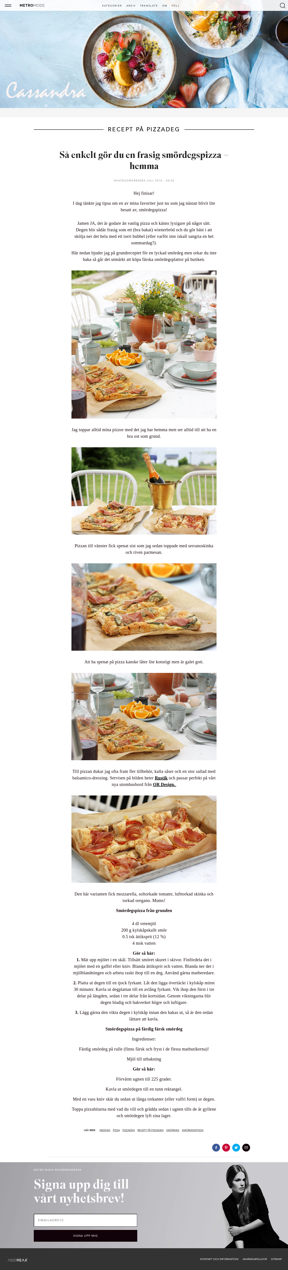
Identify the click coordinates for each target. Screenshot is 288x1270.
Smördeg (172, 1130)
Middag (105, 1130)
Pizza (116, 1130)
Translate (149, 6)
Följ (175, 6)
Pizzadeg (128, 1130)
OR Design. (164, 784)
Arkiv (131, 6)
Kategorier (112, 6)
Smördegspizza (192, 1130)
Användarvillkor (255, 1259)
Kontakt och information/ (219, 1259)
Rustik (161, 777)
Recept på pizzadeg (150, 1130)
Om (164, 6)
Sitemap (276, 1259)
